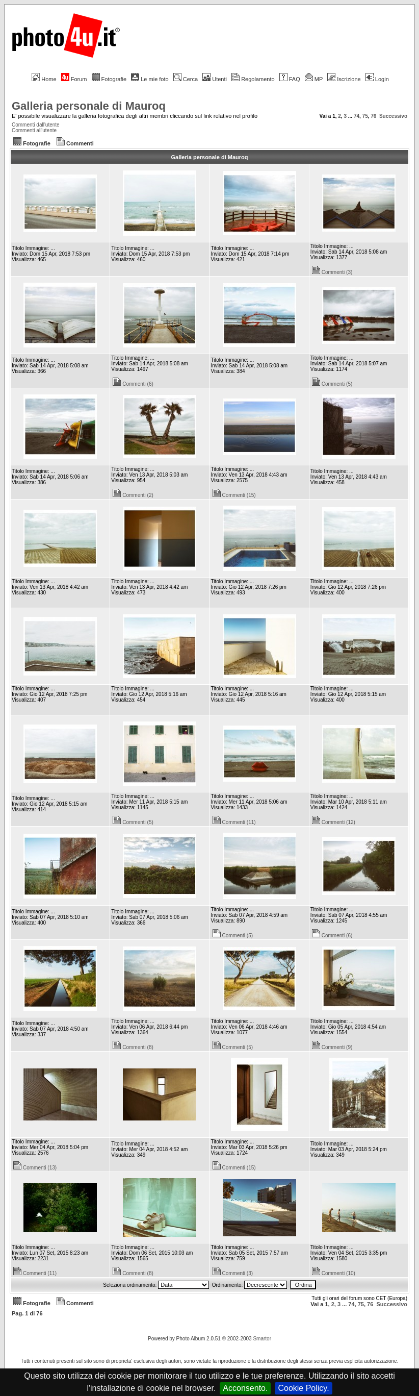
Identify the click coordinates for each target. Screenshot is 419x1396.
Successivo (393, 116)
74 (356, 116)
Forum (74, 79)
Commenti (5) (332, 384)
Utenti (214, 79)
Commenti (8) (133, 1047)
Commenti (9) (332, 1047)
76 (373, 116)
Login (377, 79)
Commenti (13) (35, 1167)
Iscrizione (343, 79)
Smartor (262, 1338)
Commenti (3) (332, 272)
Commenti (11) (234, 822)
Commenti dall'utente (36, 125)
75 (365, 116)
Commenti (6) (133, 384)
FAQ (289, 79)
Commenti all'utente (34, 130)
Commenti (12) (333, 822)
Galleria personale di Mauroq (89, 105)
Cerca (185, 79)
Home (44, 79)
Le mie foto (149, 79)
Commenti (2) (133, 495)
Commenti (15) (234, 495)
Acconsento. (245, 1388)
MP (314, 79)
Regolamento (252, 79)
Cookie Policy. (303, 1388)
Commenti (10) (333, 1273)
